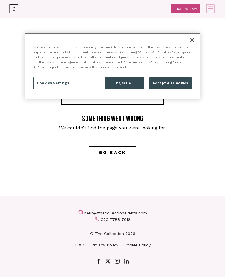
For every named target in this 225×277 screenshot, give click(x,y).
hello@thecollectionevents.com (115, 213)
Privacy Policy (104, 245)
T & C (80, 245)
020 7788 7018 (116, 219)
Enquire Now (186, 9)
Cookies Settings (53, 83)
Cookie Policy (137, 245)
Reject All (125, 83)
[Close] (192, 39)
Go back (112, 152)
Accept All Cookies (170, 83)
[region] (112, 66)
